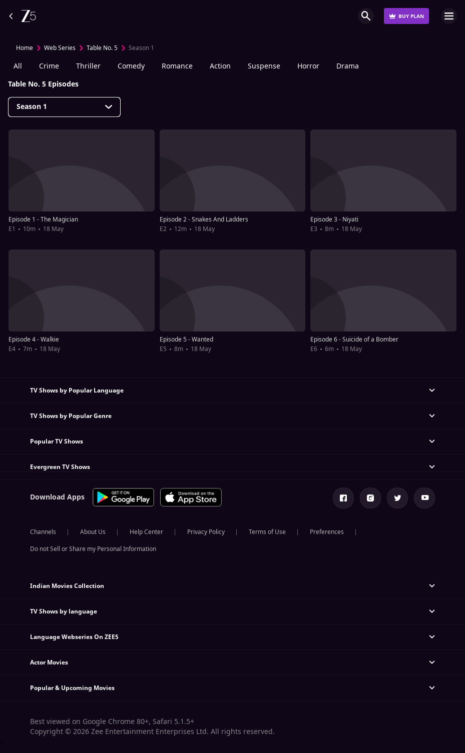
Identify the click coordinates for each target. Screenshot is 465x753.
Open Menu (449, 16)
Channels (43, 532)
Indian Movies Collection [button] (67, 586)
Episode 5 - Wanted (186, 339)
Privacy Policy (206, 532)
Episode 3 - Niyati (334, 219)
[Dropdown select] (64, 107)
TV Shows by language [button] (63, 611)
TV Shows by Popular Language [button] (77, 390)
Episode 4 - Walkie (34, 339)
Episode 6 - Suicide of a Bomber (354, 339)
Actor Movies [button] (49, 662)
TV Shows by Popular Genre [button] (71, 416)
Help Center (146, 532)
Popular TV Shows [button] (56, 441)
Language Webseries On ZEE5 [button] (74, 637)
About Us (93, 532)
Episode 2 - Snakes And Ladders (204, 219)
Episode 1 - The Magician (43, 219)
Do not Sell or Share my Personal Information (93, 549)
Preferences (327, 532)
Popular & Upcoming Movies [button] (72, 688)
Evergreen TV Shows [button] (60, 467)
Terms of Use (267, 532)
